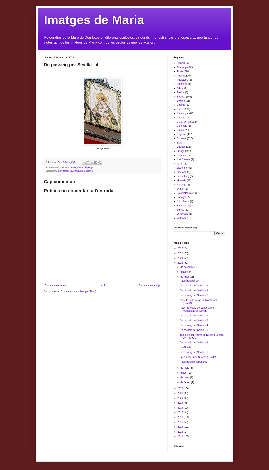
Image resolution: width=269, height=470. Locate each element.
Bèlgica (181, 100)
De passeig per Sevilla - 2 (194, 342)
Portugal (181, 197)
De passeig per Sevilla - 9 (194, 285)
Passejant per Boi (189, 280)
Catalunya (182, 113)
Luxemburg (183, 176)
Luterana (181, 172)
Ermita (180, 130)
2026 (181, 248)
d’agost (184, 271)
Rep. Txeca (183, 201)
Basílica (181, 96)
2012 (181, 436)
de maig (185, 367)
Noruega (181, 184)
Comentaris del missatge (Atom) (78, 291)
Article (180, 88)
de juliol (184, 276)
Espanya (89, 167)
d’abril (184, 372)
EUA (179, 142)
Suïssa (180, 209)
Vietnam (181, 218)
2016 (181, 417)
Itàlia (179, 163)
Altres (73, 167)
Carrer (80, 167)
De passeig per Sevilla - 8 (194, 290)
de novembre (187, 267)
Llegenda (182, 167)
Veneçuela (182, 213)
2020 (181, 398)
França (180, 151)
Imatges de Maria (94, 20)
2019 (181, 402)
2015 (181, 422)
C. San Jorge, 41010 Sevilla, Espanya (74, 171)
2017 (181, 412)
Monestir (181, 180)
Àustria (180, 92)
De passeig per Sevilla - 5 (194, 320)
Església (181, 134)
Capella (181, 104)
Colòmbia (182, 125)
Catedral (181, 117)
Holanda (181, 155)
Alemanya (182, 67)
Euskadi (181, 146)
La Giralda (185, 347)
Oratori (180, 188)
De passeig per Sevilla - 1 (194, 352)
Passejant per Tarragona (193, 361)
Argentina (182, 83)
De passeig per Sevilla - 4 (194, 325)
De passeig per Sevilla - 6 (194, 315)
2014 (181, 426)
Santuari (181, 205)
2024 (181, 258)
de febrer (185, 382)
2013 (181, 431)
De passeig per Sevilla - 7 (194, 295)
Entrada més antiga (149, 285)
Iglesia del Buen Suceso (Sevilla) (198, 357)
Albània (181, 62)
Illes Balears (183, 159)
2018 (181, 407)
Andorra (181, 75)
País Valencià (184, 193)
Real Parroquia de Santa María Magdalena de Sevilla (197, 309)
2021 (181, 393)
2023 (181, 262)
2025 (181, 253)
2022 (181, 388)
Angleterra (182, 79)
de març (185, 377)
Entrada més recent (56, 285)
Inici (103, 285)
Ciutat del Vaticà (186, 121)
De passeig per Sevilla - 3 (194, 330)
